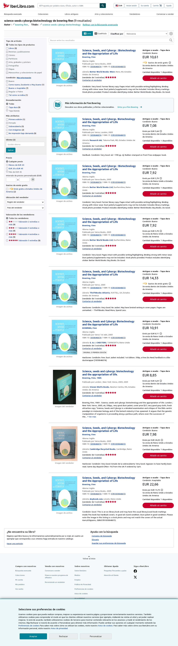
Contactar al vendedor (92, 80)
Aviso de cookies (81, 594)
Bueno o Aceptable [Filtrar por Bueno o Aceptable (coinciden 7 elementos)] (17, 88)
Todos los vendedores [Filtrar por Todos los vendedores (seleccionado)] (19, 218)
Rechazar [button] (63, 636)
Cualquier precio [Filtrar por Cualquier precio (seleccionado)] (14, 161)
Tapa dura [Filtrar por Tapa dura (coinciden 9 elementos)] (13, 107)
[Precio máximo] (24, 180)
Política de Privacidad (83, 584)
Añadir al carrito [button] (158, 78)
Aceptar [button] (33, 636)
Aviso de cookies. (105, 625)
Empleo (78, 580)
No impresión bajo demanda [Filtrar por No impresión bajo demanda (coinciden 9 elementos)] (21, 133)
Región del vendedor (15, 202)
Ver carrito (19, 589)
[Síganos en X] (135, 577)
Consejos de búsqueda (102, 536)
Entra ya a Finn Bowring (130, 107)
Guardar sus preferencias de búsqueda (109, 543)
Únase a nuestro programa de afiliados (56, 576)
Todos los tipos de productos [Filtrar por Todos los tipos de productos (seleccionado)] (20, 45)
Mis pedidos (20, 584)
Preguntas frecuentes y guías (115, 571)
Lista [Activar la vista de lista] (87, 33)
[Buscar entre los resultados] (111, 40)
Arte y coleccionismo (104, 14)
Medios (77, 575)
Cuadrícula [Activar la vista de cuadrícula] (101, 33)
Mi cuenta (19, 580)
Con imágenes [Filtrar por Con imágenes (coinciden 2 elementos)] (15, 130)
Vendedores (134, 14)
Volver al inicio (89, 558)
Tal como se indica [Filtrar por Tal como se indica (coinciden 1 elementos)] (17, 95)
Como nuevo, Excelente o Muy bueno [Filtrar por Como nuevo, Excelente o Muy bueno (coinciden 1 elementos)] (25, 85)
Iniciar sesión (131, 5)
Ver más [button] (92, 417)
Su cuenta (145, 5)
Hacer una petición (15, 543)
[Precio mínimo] (11, 180)
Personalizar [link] (96, 636)
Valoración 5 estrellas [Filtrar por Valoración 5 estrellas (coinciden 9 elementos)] (24, 240)
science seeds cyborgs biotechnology (62, 24)
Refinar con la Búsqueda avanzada (100, 24)
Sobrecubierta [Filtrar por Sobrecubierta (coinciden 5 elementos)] (15, 126)
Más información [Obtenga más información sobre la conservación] (24, 78)
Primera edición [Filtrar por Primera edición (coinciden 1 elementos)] (15, 119)
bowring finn (21, 24)
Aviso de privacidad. (59, 628)
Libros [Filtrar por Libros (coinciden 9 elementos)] (11, 48)
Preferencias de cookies (28, 625)
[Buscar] (103, 5)
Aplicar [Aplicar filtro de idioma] (11, 150)
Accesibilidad (80, 598)
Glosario (95, 539)
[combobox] (69, 5)
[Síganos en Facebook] (135, 571)
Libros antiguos (71, 14)
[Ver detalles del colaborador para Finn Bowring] (89, 57)
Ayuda (168, 5)
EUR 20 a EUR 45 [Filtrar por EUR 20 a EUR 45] (15, 168)
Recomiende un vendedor (55, 582)
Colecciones (43, 14)
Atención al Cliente (111, 575)
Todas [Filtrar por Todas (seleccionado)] (10, 104)
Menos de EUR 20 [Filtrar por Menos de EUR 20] (15, 165)
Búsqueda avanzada (13, 14)
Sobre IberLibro (80, 571)
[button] (170, 40)
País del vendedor (14, 208)
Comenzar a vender (165, 14)
